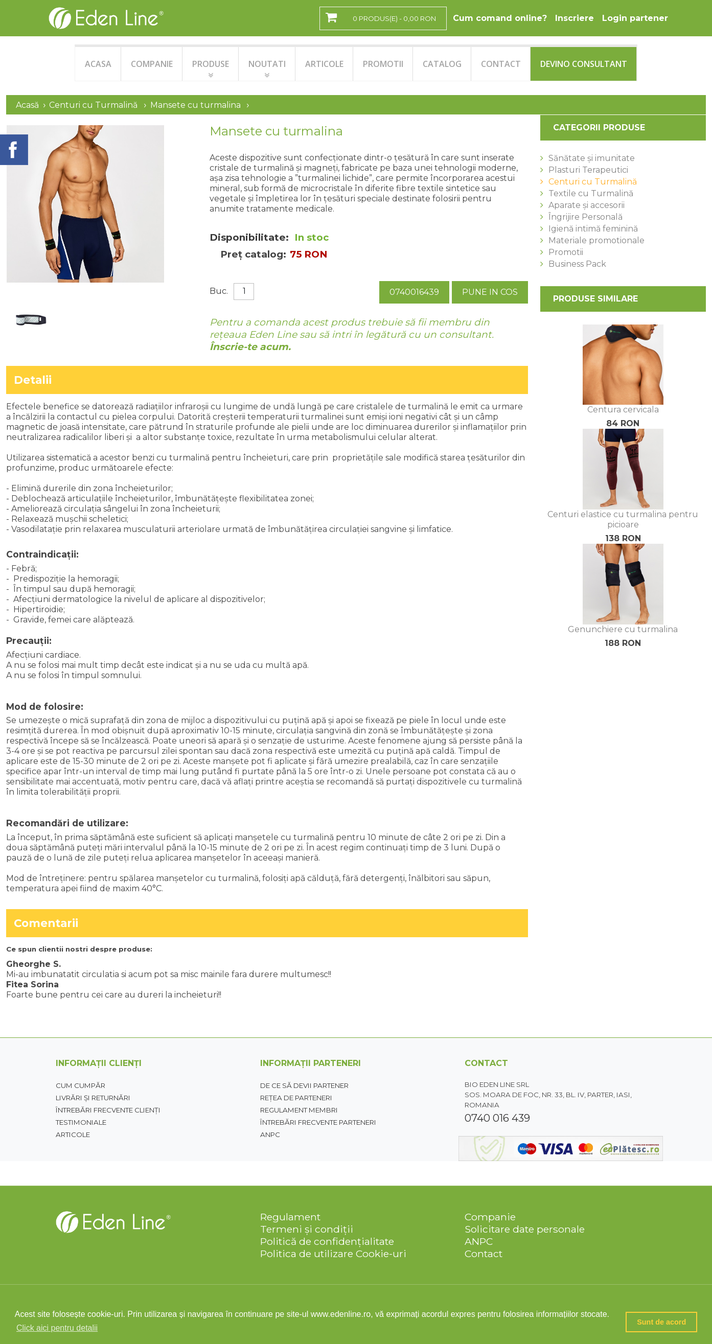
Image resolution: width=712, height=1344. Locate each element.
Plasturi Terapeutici (588, 170)
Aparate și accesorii (586, 205)
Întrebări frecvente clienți (108, 1110)
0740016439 (414, 292)
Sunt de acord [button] (661, 1322)
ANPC (270, 1134)
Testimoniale (81, 1122)
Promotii (565, 252)
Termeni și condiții (306, 1229)
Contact (483, 1253)
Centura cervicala (623, 409)
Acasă (27, 105)
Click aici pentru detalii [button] (57, 1328)
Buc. (219, 291)
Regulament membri (299, 1110)
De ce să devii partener (304, 1085)
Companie (490, 1217)
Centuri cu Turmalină (93, 105)
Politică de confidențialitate (327, 1241)
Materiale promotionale (596, 240)
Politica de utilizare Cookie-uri (333, 1253)
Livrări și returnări (93, 1098)
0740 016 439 (497, 1118)
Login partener (635, 18)
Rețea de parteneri (296, 1098)
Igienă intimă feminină (593, 229)
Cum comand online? (500, 18)
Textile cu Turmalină (590, 193)
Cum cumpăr (80, 1085)
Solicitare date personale (525, 1229)
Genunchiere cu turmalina (623, 629)
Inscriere (574, 18)
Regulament (290, 1217)
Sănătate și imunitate (591, 158)
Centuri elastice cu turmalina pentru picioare (622, 519)
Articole (73, 1134)
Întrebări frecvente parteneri (318, 1122)
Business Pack (577, 264)
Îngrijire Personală (585, 217)
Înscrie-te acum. (250, 347)
